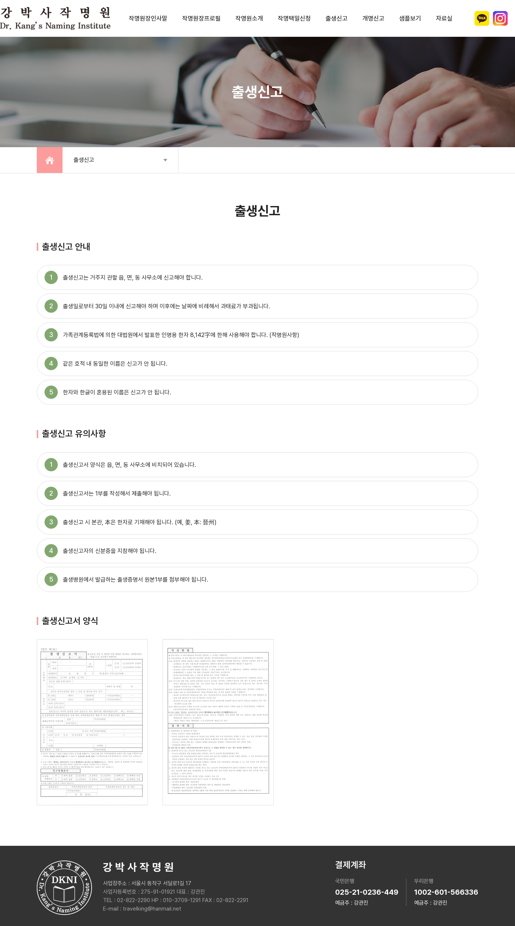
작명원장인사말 (148, 18)
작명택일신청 (294, 18)
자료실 (444, 18)
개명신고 (373, 18)
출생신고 (337, 18)
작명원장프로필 (201, 18)
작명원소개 (249, 18)
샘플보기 (410, 18)
